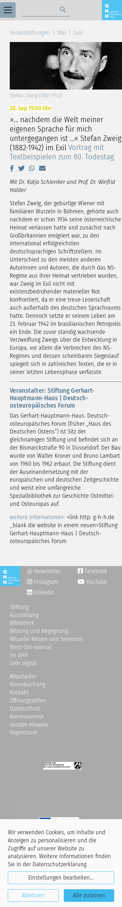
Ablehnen (33, 895)
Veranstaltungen (30, 32)
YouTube (92, 581)
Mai (62, 32)
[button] (12, 168)
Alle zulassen (89, 895)
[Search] (39, 10)
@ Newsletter (44, 571)
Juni (78, 32)
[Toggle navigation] (8, 10)
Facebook (92, 571)
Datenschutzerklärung (59, 864)
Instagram (42, 581)
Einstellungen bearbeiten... (61, 877)
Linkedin (43, 592)
